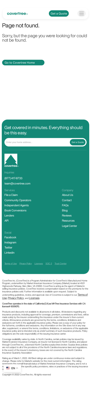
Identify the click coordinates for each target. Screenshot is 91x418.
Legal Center (69, 235)
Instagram (10, 252)
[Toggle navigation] (81, 22)
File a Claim (11, 204)
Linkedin (9, 262)
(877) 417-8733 (13, 188)
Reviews (66, 225)
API (6, 230)
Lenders (9, 225)
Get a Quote (59, 23)
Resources (68, 230)
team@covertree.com (17, 193)
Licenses (38, 273)
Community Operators (17, 209)
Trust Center (60, 273)
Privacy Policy (25, 273)
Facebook (10, 247)
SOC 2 (49, 273)
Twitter (8, 257)
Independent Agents (16, 215)
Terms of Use (10, 273)
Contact (67, 209)
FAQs (65, 215)
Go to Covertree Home (20, 72)
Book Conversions (15, 220)
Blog (65, 220)
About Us (67, 204)
